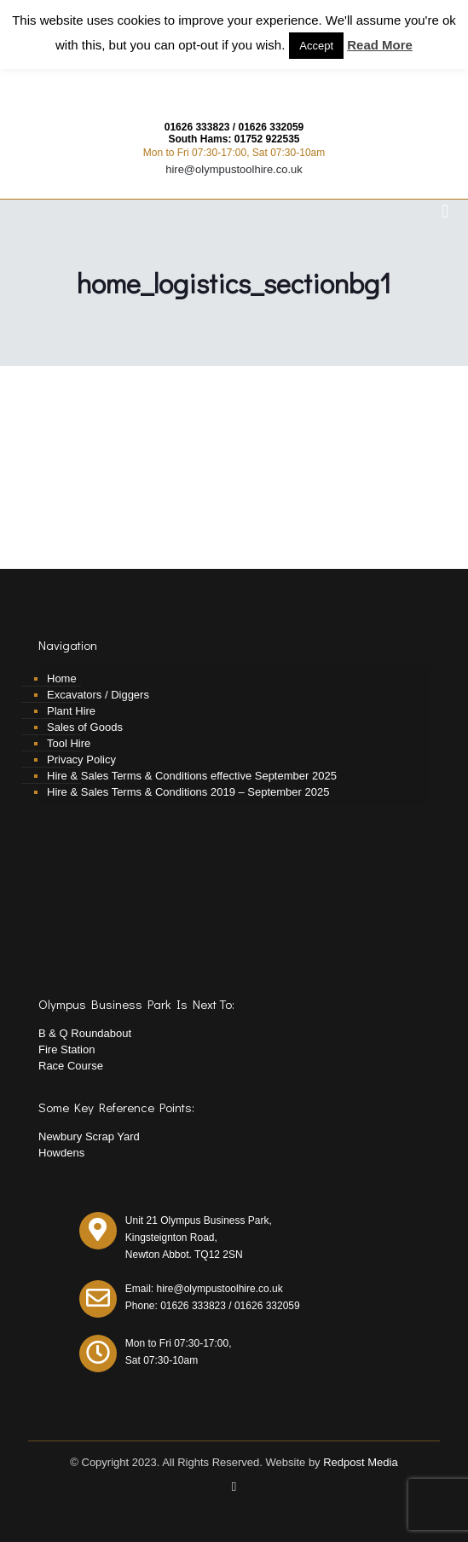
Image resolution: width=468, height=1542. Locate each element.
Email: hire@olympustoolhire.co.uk (204, 1289)
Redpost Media (360, 1462)
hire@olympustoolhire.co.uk (234, 169)
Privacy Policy (81, 759)
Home (62, 678)
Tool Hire (68, 743)
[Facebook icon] (234, 1486)
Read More (380, 45)
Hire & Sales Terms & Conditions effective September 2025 (192, 775)
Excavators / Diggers (98, 694)
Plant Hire (71, 710)
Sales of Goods (85, 727)
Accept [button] (316, 45)
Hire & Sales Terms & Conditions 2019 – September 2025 (188, 791)
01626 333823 (197, 127)
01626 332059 (271, 127)
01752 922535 (267, 139)
